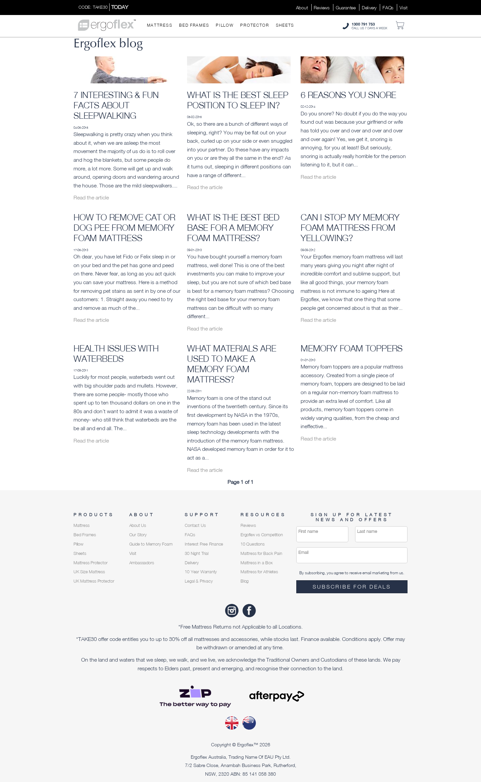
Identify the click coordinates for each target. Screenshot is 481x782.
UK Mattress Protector (93, 581)
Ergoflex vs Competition (261, 534)
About (302, 7)
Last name (367, 531)
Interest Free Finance (204, 544)
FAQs (387, 7)
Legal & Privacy (198, 581)
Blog (244, 581)
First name (308, 531)
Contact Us (195, 525)
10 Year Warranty (201, 571)
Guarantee (346, 7)
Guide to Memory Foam (151, 544)
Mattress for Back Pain (261, 553)
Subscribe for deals (352, 586)
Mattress (160, 25)
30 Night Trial (196, 553)
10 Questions (252, 544)
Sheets (285, 25)
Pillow (224, 25)
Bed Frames (194, 25)
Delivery (369, 7)
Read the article (91, 197)
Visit (403, 7)
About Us (137, 525)
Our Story (138, 534)
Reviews (322, 7)
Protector (254, 25)
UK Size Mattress (89, 571)
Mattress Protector (90, 562)
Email (303, 552)
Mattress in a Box (256, 562)
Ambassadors (141, 562)
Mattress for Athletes (259, 571)
